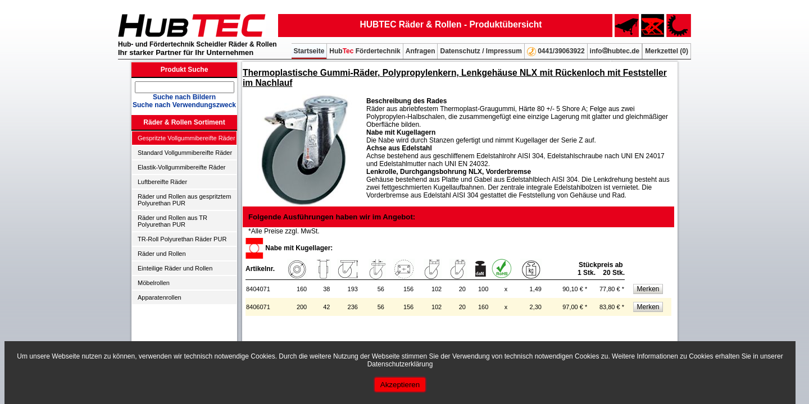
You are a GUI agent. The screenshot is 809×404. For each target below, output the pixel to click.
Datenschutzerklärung (400, 364)
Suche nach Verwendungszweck (184, 105)
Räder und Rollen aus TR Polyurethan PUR (172, 221)
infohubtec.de (615, 51)
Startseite (309, 51)
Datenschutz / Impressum (480, 51)
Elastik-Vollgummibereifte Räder (182, 167)
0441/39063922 (556, 51)
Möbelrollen (154, 282)
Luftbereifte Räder (162, 181)
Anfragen (420, 51)
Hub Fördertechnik (364, 51)
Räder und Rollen (162, 253)
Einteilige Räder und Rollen (175, 268)
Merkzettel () (666, 51)
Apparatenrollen (159, 297)
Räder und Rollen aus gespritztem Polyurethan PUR (184, 199)
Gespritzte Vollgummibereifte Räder (186, 138)
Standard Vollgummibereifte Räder (185, 152)
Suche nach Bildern (184, 97)
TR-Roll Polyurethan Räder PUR (182, 239)
